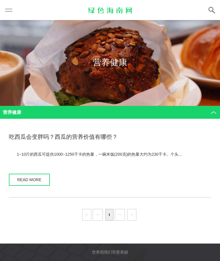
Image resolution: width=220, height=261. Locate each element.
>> (120, 215)
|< (86, 215)
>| (131, 215)
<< (98, 215)
